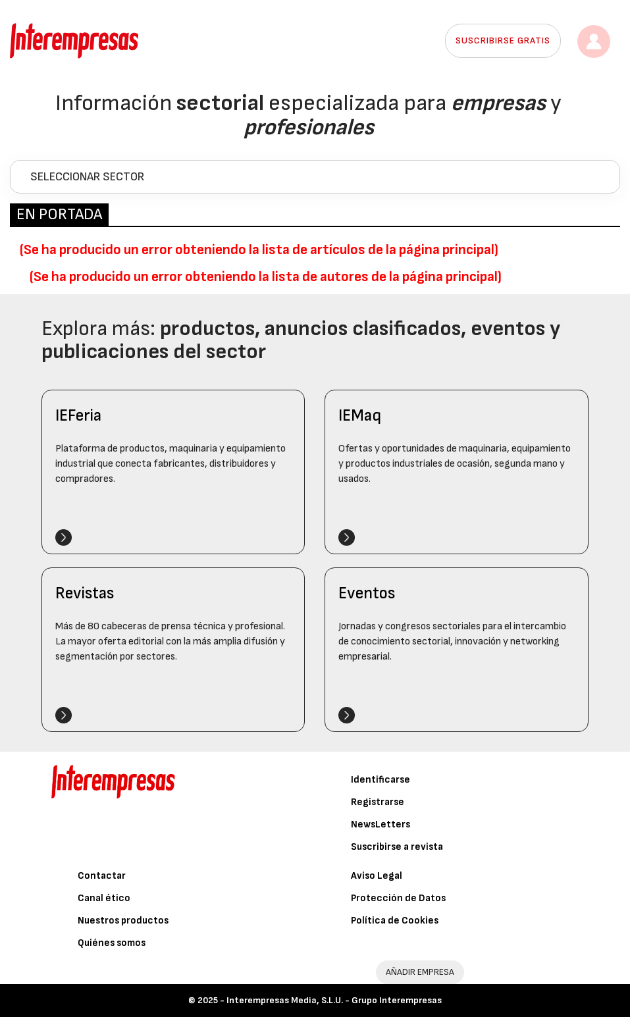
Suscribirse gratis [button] (503, 40)
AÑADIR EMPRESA (420, 972)
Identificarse (380, 779)
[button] (315, 177)
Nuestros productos (123, 920)
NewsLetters (380, 824)
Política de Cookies (394, 920)
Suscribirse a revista (397, 847)
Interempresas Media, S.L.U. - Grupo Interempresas (334, 1000)
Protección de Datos (398, 898)
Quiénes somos (111, 943)
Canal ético (104, 898)
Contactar (102, 876)
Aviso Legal (376, 876)
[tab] (315, 177)
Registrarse (377, 802)
